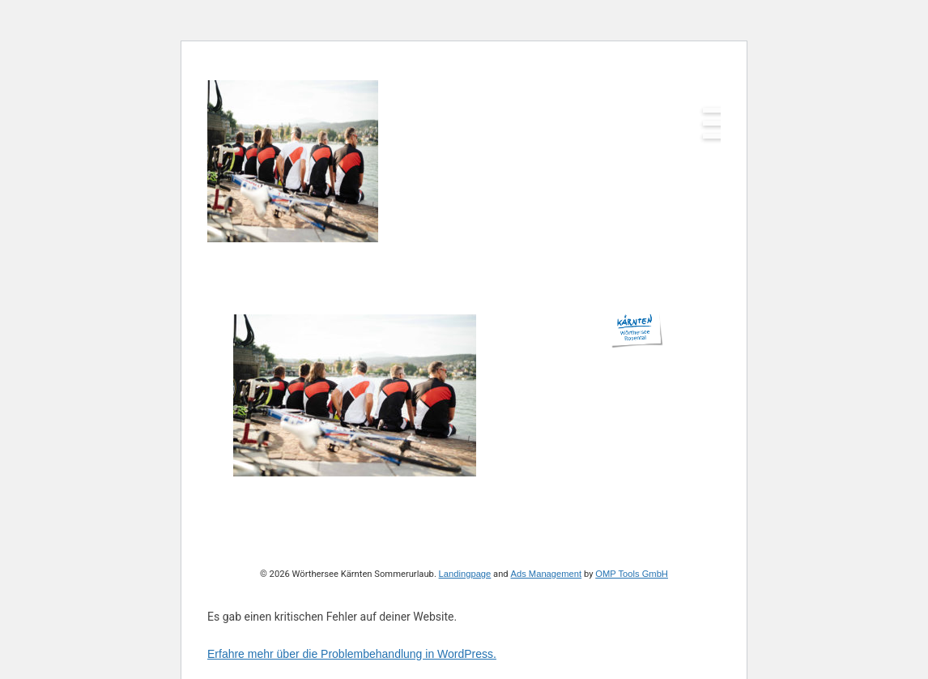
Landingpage (465, 574)
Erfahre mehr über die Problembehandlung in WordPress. (351, 653)
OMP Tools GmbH (631, 574)
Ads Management (545, 574)
